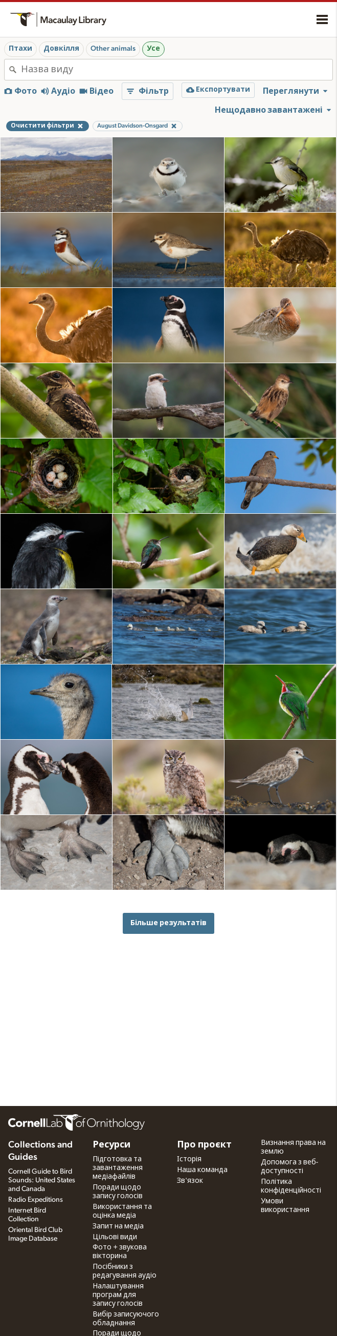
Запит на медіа (118, 1226)
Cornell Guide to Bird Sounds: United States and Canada (41, 1180)
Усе (153, 48)
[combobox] (176, 69)
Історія (189, 1159)
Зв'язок (190, 1180)
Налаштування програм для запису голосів (118, 1295)
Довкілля (61, 48)
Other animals (113, 48)
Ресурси (111, 1145)
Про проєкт (204, 1145)
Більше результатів (168, 923)
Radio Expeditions (35, 1199)
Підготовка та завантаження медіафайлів (118, 1168)
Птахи (20, 48)
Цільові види (115, 1237)
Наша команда (202, 1170)
